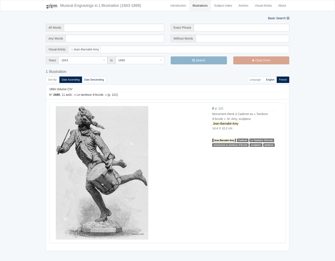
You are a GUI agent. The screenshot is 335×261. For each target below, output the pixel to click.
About (282, 5)
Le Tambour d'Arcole (262, 140)
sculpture (256, 145)
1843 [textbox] (64, 60)
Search (198, 60)
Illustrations (200, 5)
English (270, 79)
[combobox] (178, 49)
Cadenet (242, 140)
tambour (268, 145)
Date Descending (94, 79)
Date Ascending (71, 79)
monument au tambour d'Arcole (230, 145)
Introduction (178, 5)
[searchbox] (107, 49)
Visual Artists (263, 5)
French (283, 79)
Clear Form (261, 60)
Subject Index (223, 5)
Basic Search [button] (277, 18)
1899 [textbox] (121, 60)
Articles (243, 5)
